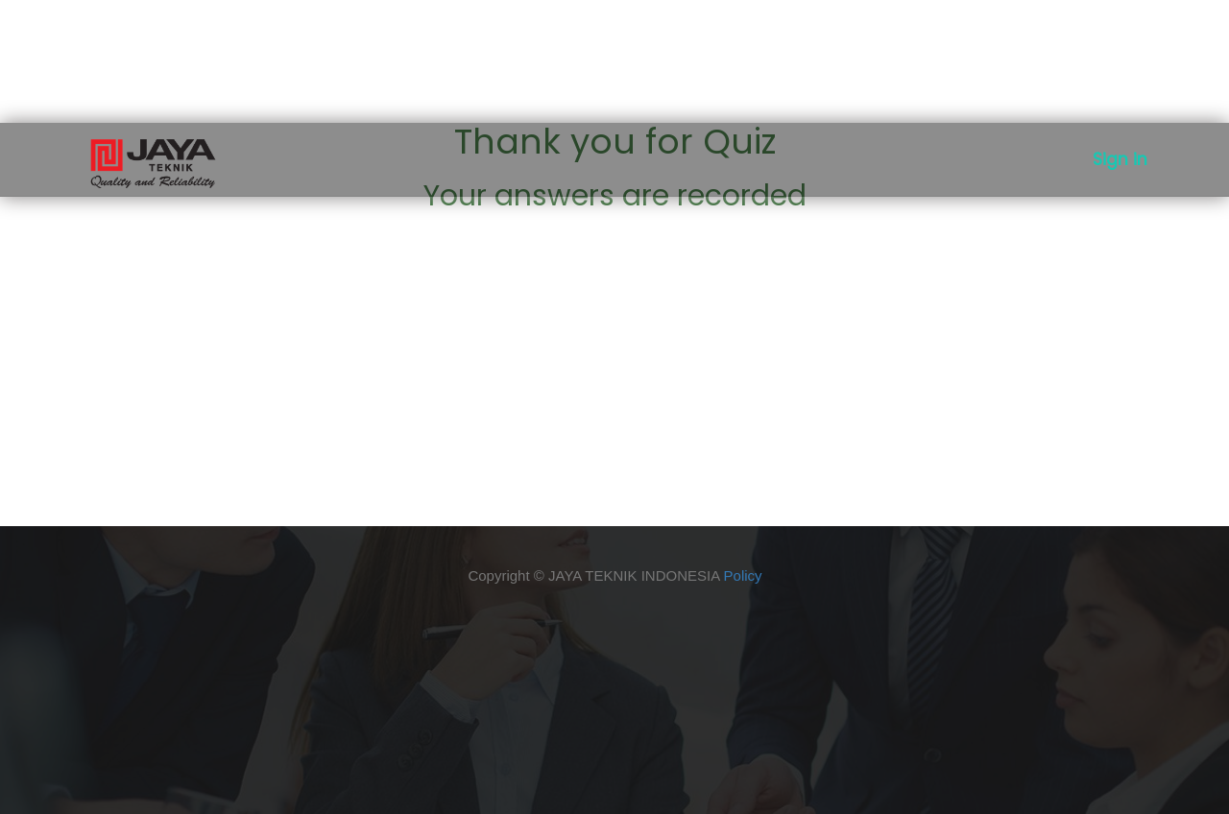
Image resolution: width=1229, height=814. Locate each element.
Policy (743, 575)
